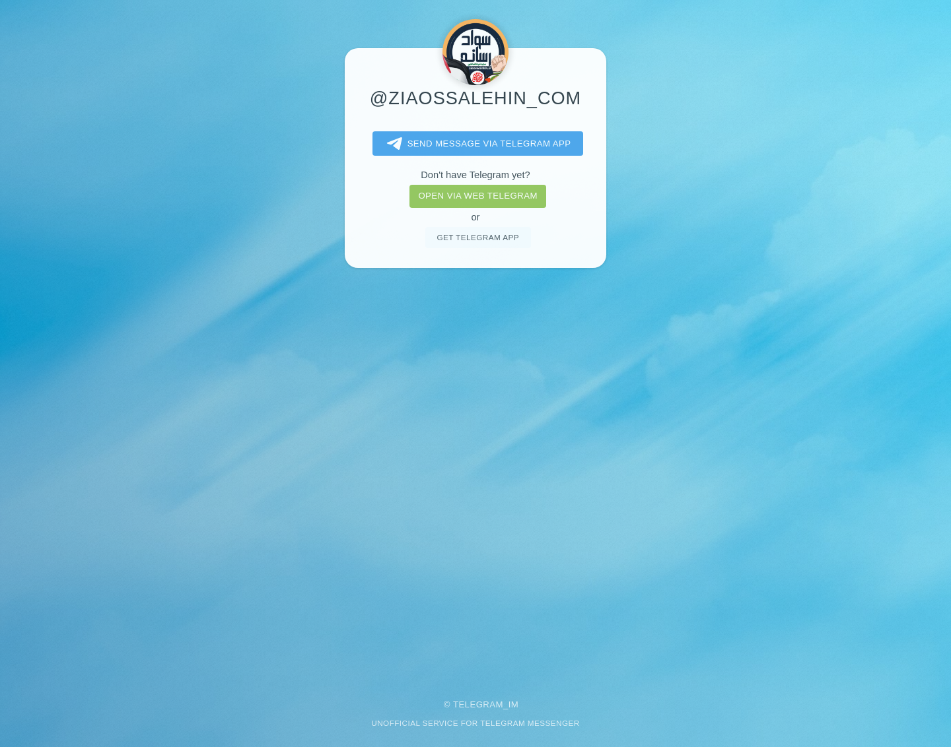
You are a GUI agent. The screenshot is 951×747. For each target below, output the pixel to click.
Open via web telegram (477, 196)
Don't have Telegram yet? (475, 175)
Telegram (478, 704)
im (514, 704)
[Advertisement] (475, 474)
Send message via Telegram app (476, 143)
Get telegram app (477, 237)
